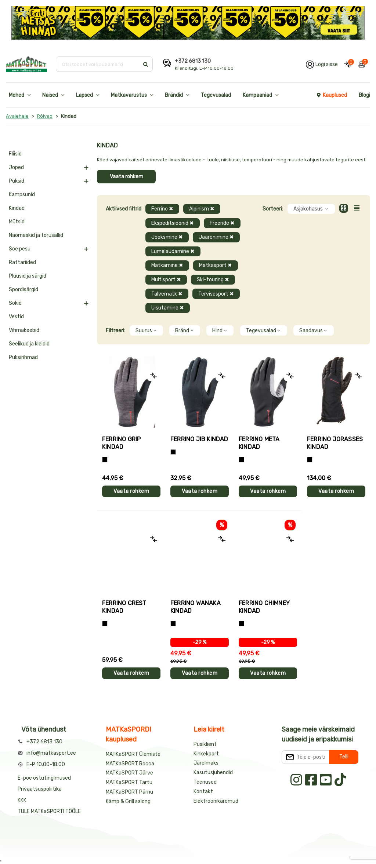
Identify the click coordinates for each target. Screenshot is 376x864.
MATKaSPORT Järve (129, 773)
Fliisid (15, 154)
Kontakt (203, 791)
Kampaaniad (257, 95)
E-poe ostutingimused (44, 778)
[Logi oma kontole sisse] (322, 64)
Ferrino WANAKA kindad (195, 607)
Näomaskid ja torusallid (36, 235)
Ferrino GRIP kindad (121, 443)
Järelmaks (206, 763)
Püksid (16, 181)
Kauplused (331, 95)
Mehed (16, 95)
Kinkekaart (206, 754)
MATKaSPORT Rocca (130, 764)
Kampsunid (22, 194)
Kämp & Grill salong (128, 801)
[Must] (173, 452)
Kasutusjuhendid (213, 772)
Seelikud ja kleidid (29, 344)
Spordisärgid (23, 289)
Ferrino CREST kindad (124, 607)
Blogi (364, 95)
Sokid (15, 303)
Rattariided (22, 262)
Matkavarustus (129, 95)
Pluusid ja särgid (27, 276)
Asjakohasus (311, 209)
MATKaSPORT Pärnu (130, 792)
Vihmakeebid (24, 330)
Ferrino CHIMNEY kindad (264, 607)
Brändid (174, 95)
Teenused (205, 782)
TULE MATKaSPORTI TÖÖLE (49, 811)
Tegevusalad (216, 95)
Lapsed (84, 95)
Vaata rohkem (126, 176)
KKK (22, 800)
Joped (16, 167)
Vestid (16, 317)
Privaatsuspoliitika (40, 789)
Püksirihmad (23, 357)
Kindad (17, 208)
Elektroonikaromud (216, 801)
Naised (50, 95)
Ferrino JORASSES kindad (335, 443)
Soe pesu (19, 249)
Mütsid (17, 222)
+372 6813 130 (193, 61)
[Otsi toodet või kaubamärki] (98, 64)
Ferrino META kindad (259, 443)
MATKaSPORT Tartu (129, 782)
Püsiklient (205, 744)
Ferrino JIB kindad (199, 439)
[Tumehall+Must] (105, 459)
